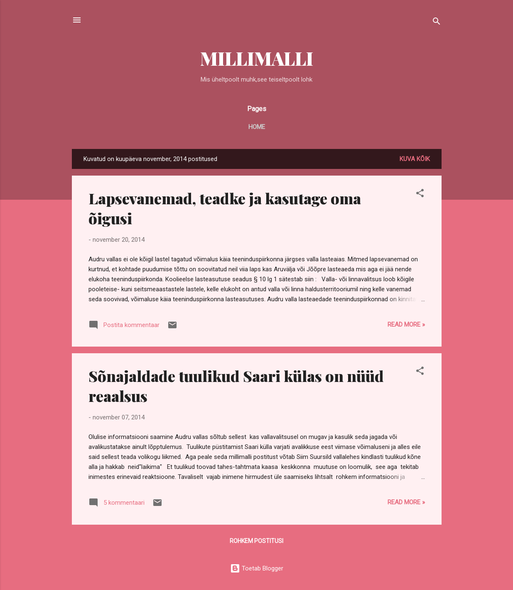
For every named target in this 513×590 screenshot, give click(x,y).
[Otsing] (437, 22)
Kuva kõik (415, 159)
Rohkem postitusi (256, 541)
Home (256, 127)
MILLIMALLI (256, 58)
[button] (420, 194)
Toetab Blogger (256, 568)
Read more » (406, 324)
